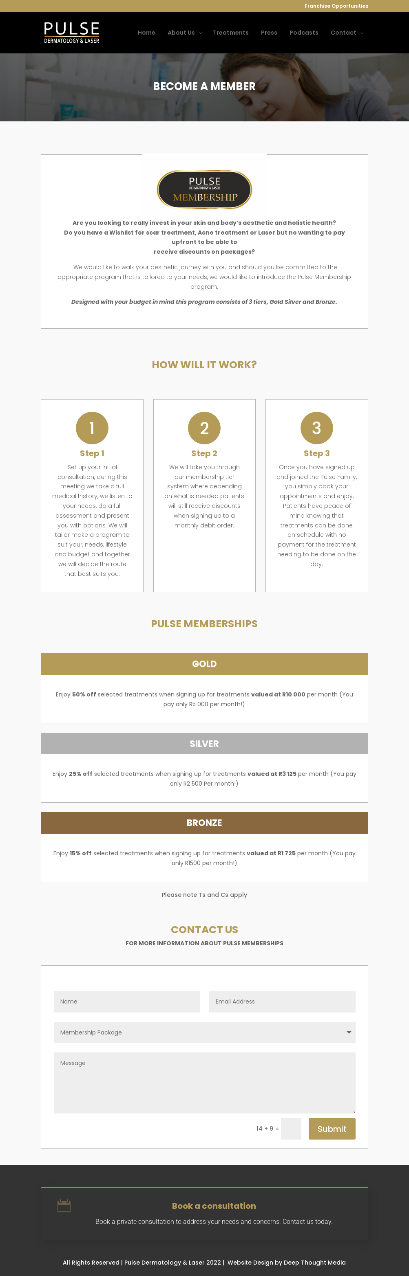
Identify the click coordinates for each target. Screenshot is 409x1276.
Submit (332, 1129)
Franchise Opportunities (336, 6)
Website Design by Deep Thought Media (287, 1262)
